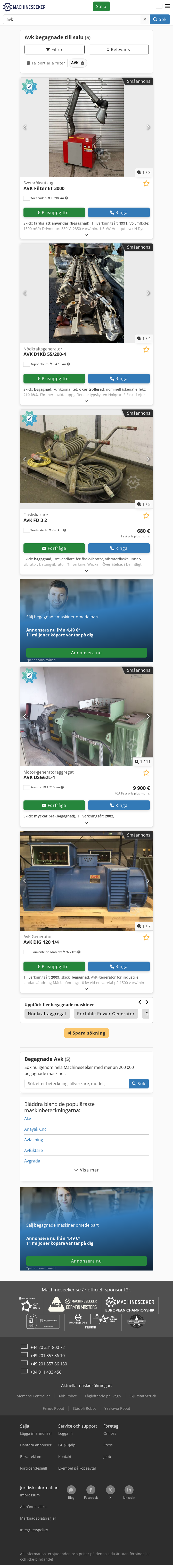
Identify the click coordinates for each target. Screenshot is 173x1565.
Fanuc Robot (53, 1408)
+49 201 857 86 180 (48, 1364)
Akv (27, 1118)
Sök (160, 19)
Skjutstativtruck (142, 1396)
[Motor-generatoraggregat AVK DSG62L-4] (86, 716)
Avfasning (33, 1140)
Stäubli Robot (84, 1408)
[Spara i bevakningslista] (146, 183)
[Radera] (145, 19)
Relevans (118, 49)
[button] (167, 6)
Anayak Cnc (35, 1129)
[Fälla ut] (86, 235)
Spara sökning (86, 1033)
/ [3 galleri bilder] (144, 172)
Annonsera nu (86, 653)
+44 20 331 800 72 (47, 1347)
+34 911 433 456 (45, 1372)
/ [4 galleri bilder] (144, 338)
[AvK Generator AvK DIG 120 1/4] (86, 881)
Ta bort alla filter (46, 63)
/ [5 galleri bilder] (144, 504)
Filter (54, 49)
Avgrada (32, 1161)
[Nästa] (148, 127)
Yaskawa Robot (117, 1408)
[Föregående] (25, 127)
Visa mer (86, 1170)
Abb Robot (68, 1396)
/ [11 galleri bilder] (143, 762)
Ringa (119, 212)
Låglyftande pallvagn (103, 1396)
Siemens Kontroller (33, 1396)
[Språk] (159, 6)
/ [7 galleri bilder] (144, 926)
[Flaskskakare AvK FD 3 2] (86, 459)
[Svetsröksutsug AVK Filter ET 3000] (86, 127)
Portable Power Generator (106, 1014)
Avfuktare (33, 1150)
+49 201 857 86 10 (47, 1355)
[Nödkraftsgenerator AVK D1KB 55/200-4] (86, 293)
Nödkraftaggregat (47, 1014)
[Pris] (135, 533)
